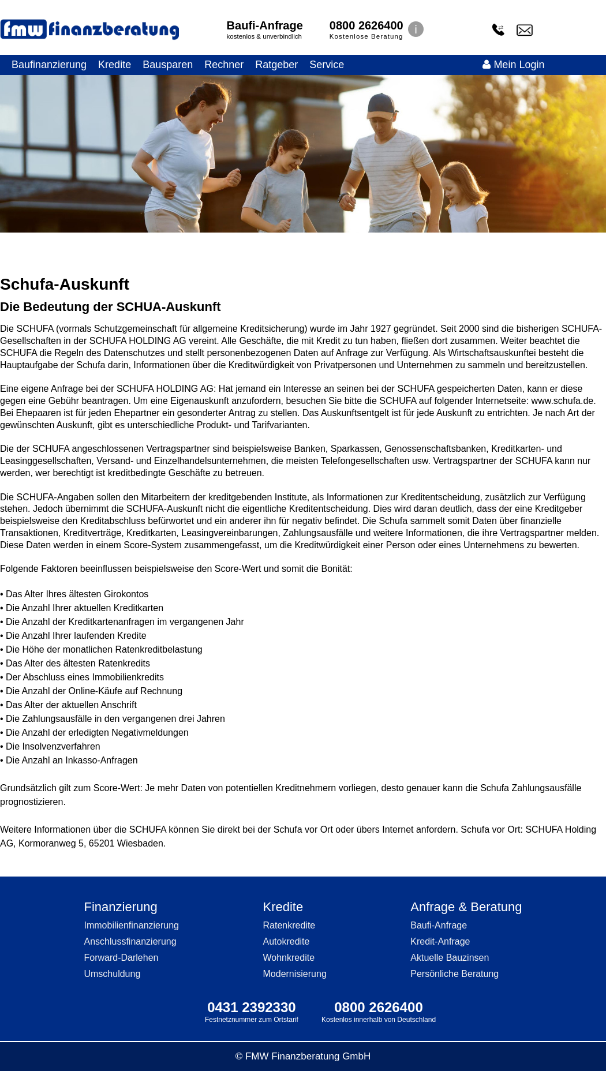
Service (326, 64)
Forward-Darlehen (121, 958)
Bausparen (168, 64)
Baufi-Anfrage (265, 25)
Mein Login (513, 64)
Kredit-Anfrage (440, 941)
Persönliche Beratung (454, 974)
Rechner (224, 64)
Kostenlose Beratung (366, 36)
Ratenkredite (289, 925)
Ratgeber (276, 64)
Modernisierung (295, 974)
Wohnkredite (289, 958)
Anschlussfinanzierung (130, 941)
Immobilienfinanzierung (131, 925)
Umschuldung (112, 974)
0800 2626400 (366, 25)
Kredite (114, 64)
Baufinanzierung (49, 64)
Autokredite (286, 941)
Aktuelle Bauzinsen (449, 958)
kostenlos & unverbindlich (264, 36)
